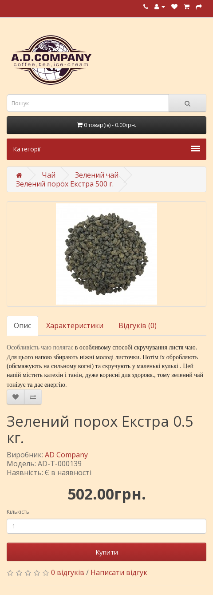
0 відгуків (67, 572)
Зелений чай (96, 175)
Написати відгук (119, 572)
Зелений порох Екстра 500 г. (65, 184)
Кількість (18, 512)
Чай (48, 175)
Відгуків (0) (137, 325)
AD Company (66, 455)
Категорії (106, 149)
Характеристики (74, 325)
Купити (106, 551)
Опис (22, 325)
